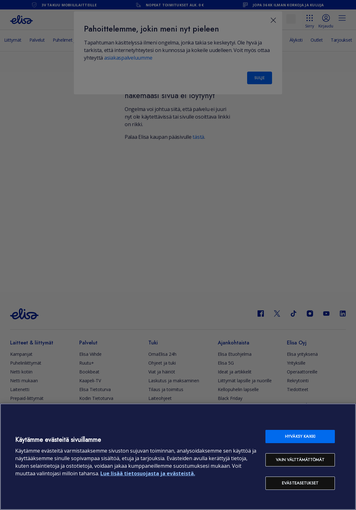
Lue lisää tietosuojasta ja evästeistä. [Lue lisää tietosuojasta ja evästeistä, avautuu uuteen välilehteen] (147, 473)
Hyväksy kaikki (300, 436)
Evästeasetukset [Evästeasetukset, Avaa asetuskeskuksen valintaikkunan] (300, 483)
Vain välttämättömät (300, 460)
